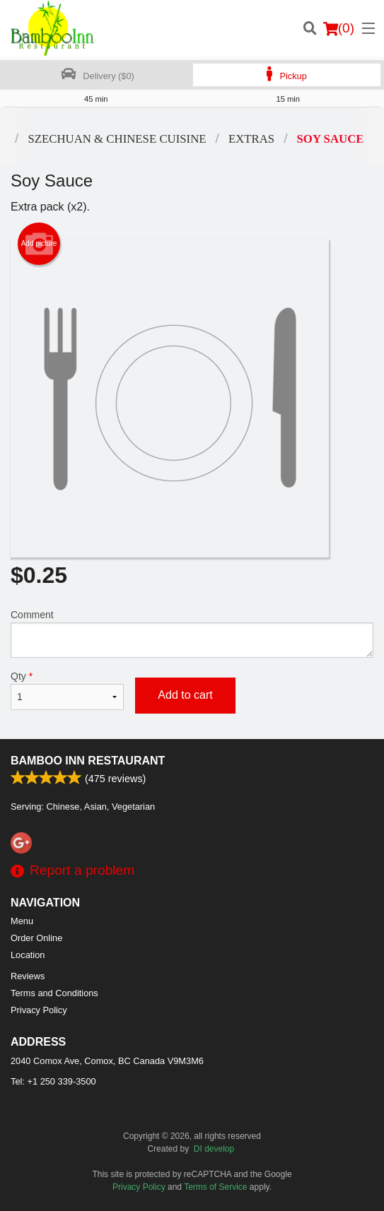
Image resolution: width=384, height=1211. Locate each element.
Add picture (39, 244)
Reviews (28, 976)
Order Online (36, 938)
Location (28, 955)
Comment (192, 633)
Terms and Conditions (54, 993)
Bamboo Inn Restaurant (88, 761)
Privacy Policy (39, 1010)
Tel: (53, 1081)
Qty (67, 690)
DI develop (214, 1149)
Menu (22, 921)
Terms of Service (215, 1187)
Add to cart (185, 695)
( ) (338, 28)
